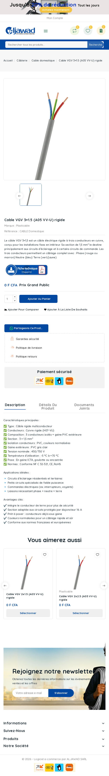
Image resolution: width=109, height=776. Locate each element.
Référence (11, 231)
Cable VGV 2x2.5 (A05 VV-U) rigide (78, 598)
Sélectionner (28, 613)
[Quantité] (8, 299)
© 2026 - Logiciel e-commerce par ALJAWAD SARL (54, 759)
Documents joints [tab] (84, 406)
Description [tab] (15, 405)
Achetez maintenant (55, 9)
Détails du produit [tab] (48, 406)
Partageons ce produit (27, 328)
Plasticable (23, 225)
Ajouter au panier (39, 298)
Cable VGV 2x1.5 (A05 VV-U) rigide (24, 595)
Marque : (9, 225)
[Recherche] (54, 44)
